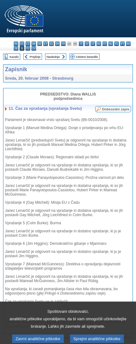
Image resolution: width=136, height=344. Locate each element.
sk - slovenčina (16, 48)
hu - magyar (98, 43)
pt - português (122, 43)
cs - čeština (28, 43)
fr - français (63, 43)
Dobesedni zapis (115, 109)
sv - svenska (33, 48)
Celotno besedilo (87, 56)
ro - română (128, 43)
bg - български (16, 43)
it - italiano (81, 43)
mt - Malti (104, 43)
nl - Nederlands (110, 43)
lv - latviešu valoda (87, 43)
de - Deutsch (39, 43)
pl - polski (116, 43)
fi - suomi (28, 48)
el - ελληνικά (51, 43)
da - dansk (33, 43)
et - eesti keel (45, 43)
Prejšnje (35, 56)
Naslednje (53, 56)
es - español (22, 43)
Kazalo (14, 56)
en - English (57, 43)
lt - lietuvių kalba (93, 43)
